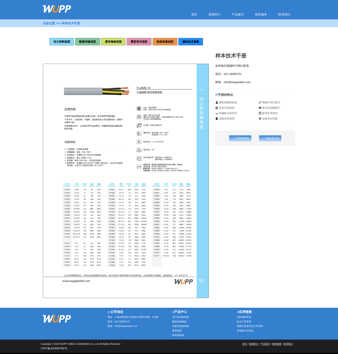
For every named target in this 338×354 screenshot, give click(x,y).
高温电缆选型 (164, 41)
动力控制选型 (61, 41)
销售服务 (261, 14)
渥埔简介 (214, 14)
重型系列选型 (139, 41)
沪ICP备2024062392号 (54, 348)
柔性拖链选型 (113, 41)
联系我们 (284, 14)
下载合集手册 (270, 138)
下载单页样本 (240, 138)
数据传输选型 (87, 41)
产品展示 (238, 14)
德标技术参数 (190, 41)
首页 (194, 14)
